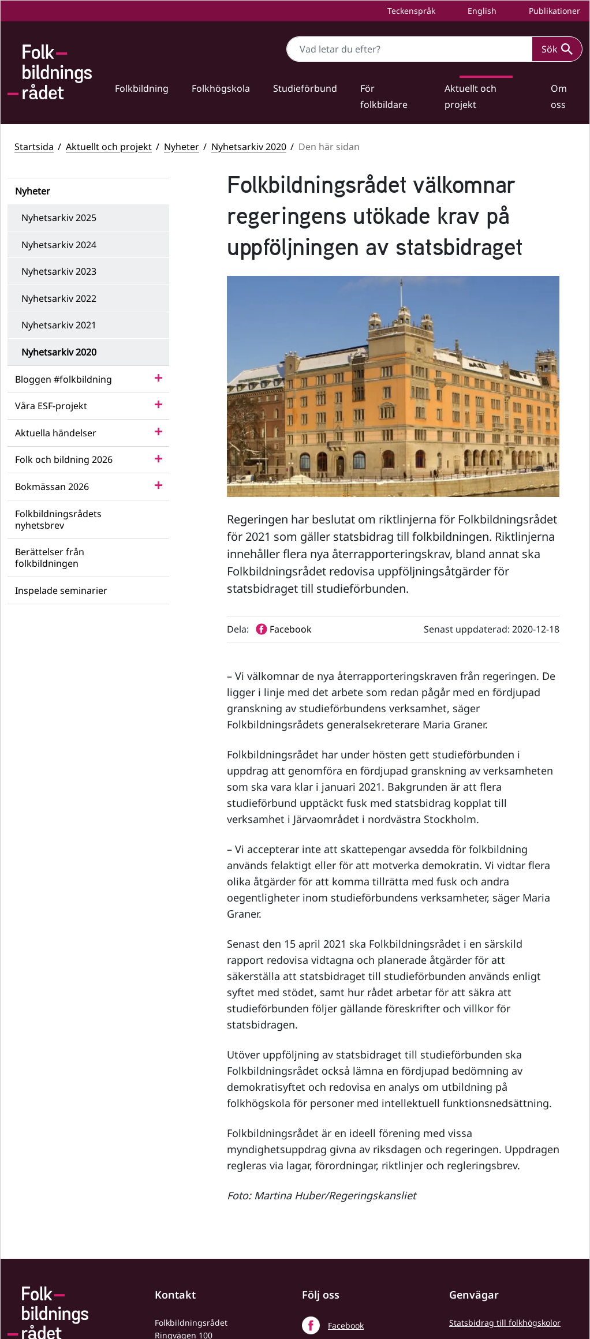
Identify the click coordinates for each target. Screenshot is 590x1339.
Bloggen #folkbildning (63, 379)
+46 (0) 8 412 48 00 (206, 1194)
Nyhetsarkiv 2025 (58, 217)
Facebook (346, 1150)
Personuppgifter (481, 1270)
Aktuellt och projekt (470, 96)
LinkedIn (344, 1204)
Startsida (34, 146)
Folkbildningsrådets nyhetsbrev (58, 519)
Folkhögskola (221, 88)
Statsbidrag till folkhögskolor (505, 1147)
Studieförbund (305, 88)
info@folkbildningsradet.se (207, 1219)
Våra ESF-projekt (51, 405)
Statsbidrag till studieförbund (507, 1167)
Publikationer (553, 10)
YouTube (344, 1177)
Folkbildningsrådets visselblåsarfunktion (488, 1193)
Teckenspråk (410, 10)
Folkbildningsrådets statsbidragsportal (487, 1225)
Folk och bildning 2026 (64, 459)
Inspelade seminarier (61, 590)
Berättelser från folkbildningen (49, 557)
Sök (557, 49)
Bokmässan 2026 (52, 486)
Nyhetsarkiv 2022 (58, 298)
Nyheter (181, 146)
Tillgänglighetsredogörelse (501, 1250)
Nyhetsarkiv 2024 (58, 244)
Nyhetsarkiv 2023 (58, 271)
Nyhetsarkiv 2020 (248, 146)
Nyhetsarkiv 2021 (58, 325)
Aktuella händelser (55, 433)
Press (459, 1289)
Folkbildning (142, 88)
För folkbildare (384, 96)
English (480, 10)
